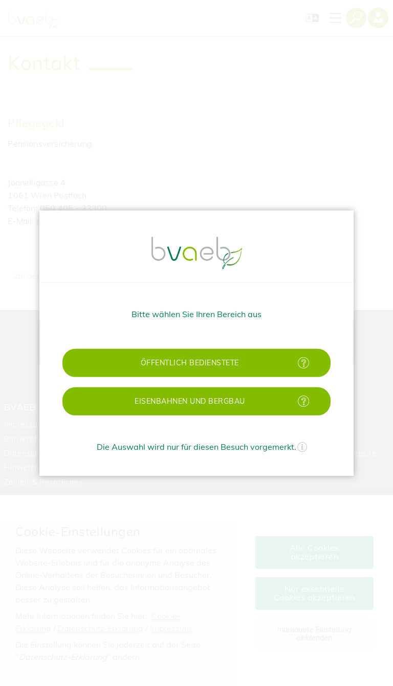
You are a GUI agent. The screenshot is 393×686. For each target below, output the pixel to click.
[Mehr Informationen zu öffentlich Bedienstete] (304, 362)
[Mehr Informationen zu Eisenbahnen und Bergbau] (304, 401)
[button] (196, 362)
